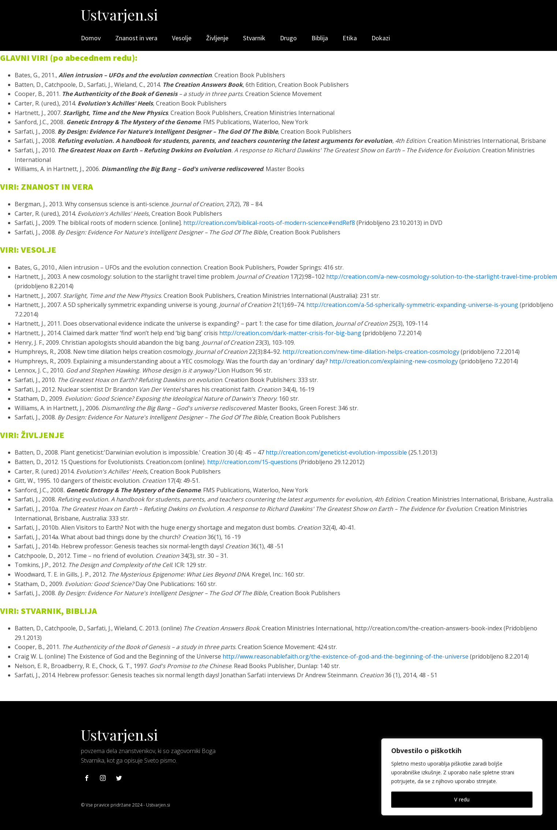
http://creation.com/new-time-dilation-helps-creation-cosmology (371, 352)
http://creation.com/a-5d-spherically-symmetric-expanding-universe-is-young (412, 305)
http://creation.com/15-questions (252, 462)
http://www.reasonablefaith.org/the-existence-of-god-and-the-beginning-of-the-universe (345, 656)
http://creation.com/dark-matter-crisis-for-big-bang (290, 333)
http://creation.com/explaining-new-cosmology (393, 361)
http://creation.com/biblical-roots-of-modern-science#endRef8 (269, 223)
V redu (462, 799)
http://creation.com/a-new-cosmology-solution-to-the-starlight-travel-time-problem (441, 277)
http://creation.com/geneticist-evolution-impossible (336, 452)
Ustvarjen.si (119, 14)
